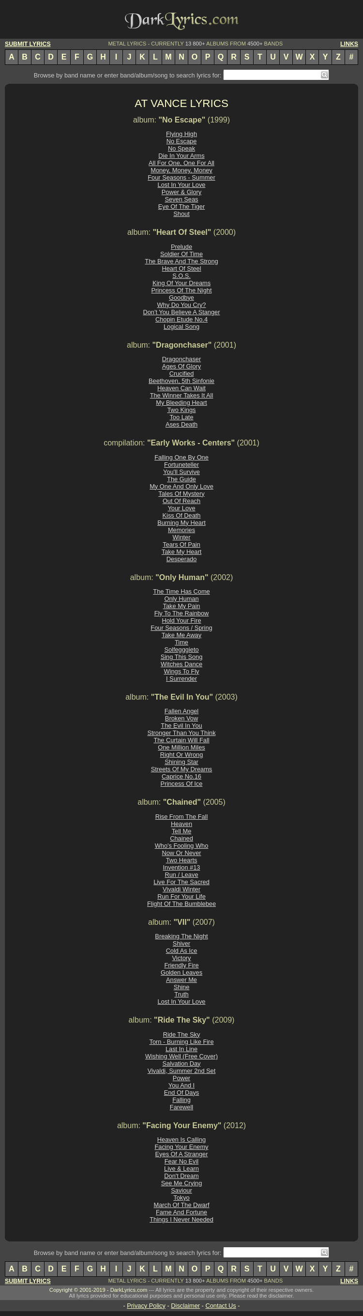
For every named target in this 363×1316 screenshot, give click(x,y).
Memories (181, 530)
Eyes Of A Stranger (181, 1154)
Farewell (181, 1107)
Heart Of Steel (181, 268)
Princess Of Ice (182, 783)
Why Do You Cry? (181, 304)
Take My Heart (182, 551)
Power (181, 1078)
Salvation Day (182, 1063)
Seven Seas (181, 199)
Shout (181, 213)
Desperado (181, 559)
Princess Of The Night (181, 290)
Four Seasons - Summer (181, 177)
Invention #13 (181, 867)
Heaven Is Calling (181, 1139)
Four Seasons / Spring (181, 627)
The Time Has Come (181, 591)
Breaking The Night (181, 936)
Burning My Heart (181, 522)
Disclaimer (185, 1305)
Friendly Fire (181, 965)
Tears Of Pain (181, 544)
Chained (181, 838)
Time (181, 642)
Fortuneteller (181, 464)
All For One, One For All (181, 163)
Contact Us (220, 1305)
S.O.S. (181, 275)
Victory (181, 958)
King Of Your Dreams (181, 283)
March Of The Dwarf (182, 1205)
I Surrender (181, 678)
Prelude (181, 246)
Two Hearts (181, 860)
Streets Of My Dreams (181, 769)
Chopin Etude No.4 (181, 319)
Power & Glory (182, 192)
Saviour (181, 1190)
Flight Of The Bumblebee (181, 903)
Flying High (181, 134)
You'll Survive (181, 471)
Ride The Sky (181, 1034)
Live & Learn (181, 1168)
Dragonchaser (181, 359)
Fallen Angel (181, 711)
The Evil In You (181, 725)
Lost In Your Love (182, 184)
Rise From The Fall (181, 816)
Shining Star (181, 761)
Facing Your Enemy (182, 1146)
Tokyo (181, 1197)
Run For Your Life (181, 896)
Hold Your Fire (181, 620)
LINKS (349, 44)
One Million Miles (181, 747)
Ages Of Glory (181, 366)
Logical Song (181, 326)
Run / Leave (181, 874)
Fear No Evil (181, 1161)
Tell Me (182, 831)
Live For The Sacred (181, 882)
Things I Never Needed (181, 1219)
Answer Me (181, 979)
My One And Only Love (181, 486)
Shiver (181, 943)
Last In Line (181, 1049)
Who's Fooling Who (182, 845)
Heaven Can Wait (181, 388)
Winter (182, 537)
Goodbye (181, 297)
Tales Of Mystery (181, 493)
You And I (181, 1085)
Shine (182, 987)
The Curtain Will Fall (181, 740)
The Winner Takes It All (181, 395)
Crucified (181, 373)
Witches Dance (181, 664)
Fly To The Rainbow (181, 613)
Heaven (181, 823)
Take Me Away (181, 635)
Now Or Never (181, 853)
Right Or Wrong (181, 754)
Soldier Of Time (181, 254)
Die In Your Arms (181, 155)
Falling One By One (181, 457)
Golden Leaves (181, 972)
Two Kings (181, 409)
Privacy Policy (146, 1305)
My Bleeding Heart (181, 402)
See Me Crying (181, 1183)
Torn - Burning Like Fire (182, 1041)
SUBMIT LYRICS (28, 44)
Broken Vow (181, 718)
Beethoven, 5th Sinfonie (181, 380)
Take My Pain (181, 606)
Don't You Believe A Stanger (181, 312)
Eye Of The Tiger (181, 206)
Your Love (181, 508)
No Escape (181, 141)
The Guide (181, 479)
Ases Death (181, 424)
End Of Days (181, 1092)
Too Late (181, 417)
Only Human (181, 598)
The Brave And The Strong (181, 261)
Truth (181, 994)
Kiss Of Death (182, 515)
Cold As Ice (181, 950)
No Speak (181, 148)
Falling (181, 1099)
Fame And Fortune (181, 1212)
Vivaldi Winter (181, 889)
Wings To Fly (181, 671)
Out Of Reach (181, 501)
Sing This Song (182, 656)
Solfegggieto (181, 649)
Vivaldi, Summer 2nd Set (182, 1070)
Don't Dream (181, 1175)
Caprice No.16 (181, 776)
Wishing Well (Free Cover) (181, 1056)
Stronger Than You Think (181, 732)
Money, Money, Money (181, 170)
